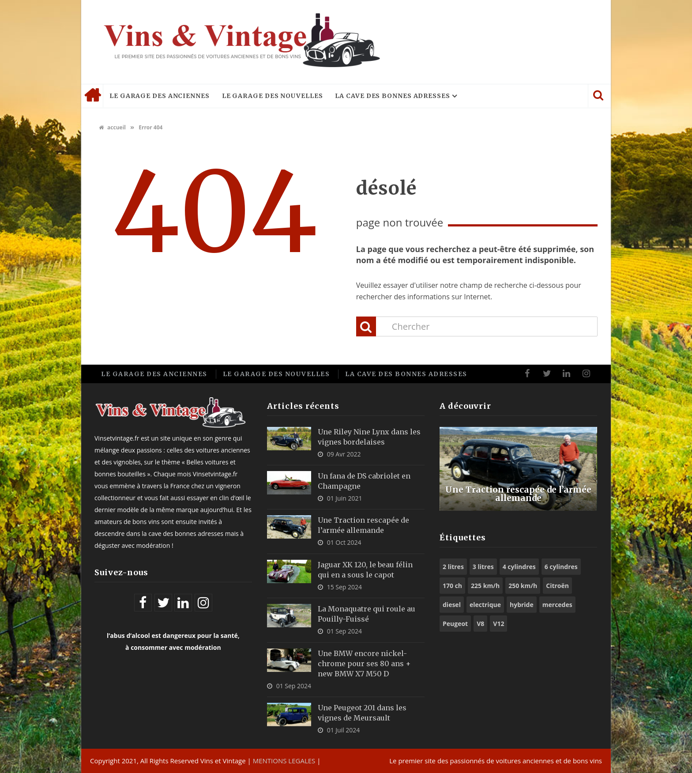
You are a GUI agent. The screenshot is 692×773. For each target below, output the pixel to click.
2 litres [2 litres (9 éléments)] (453, 566)
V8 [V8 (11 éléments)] (480, 623)
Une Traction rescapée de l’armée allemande (518, 493)
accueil (112, 127)
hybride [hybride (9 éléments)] (522, 604)
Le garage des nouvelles (272, 96)
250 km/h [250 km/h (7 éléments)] (522, 585)
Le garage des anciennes (159, 96)
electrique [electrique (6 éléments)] (485, 604)
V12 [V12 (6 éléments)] (498, 623)
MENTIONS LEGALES (284, 760)
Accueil (92, 95)
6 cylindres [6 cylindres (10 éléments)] (561, 566)
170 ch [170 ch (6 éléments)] (452, 585)
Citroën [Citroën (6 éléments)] (557, 585)
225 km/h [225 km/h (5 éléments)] (485, 585)
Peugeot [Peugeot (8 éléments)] (455, 623)
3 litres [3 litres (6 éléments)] (483, 566)
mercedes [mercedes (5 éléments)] (557, 604)
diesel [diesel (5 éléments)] (452, 604)
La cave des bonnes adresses (392, 96)
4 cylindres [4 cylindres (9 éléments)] (519, 566)
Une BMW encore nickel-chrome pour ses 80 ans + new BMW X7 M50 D (364, 663)
